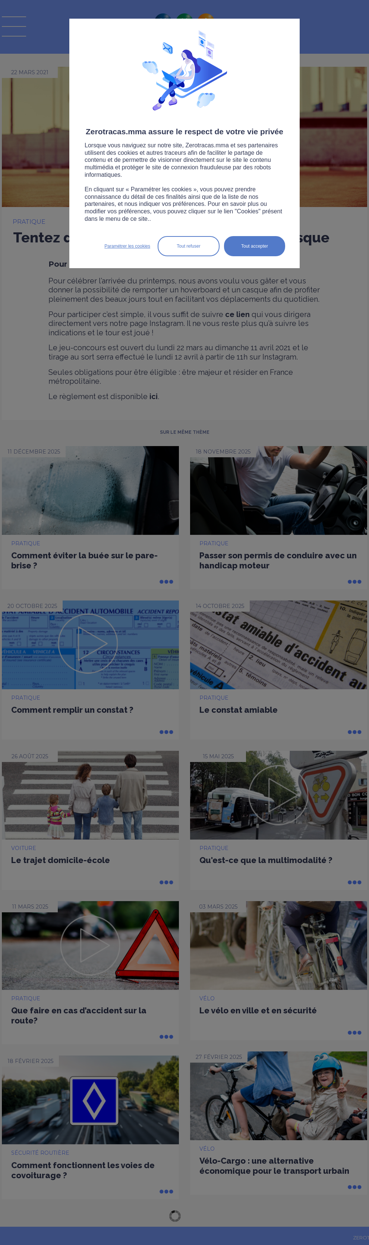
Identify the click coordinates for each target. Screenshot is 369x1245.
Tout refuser (188, 246)
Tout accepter (254, 246)
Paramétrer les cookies (127, 246)
